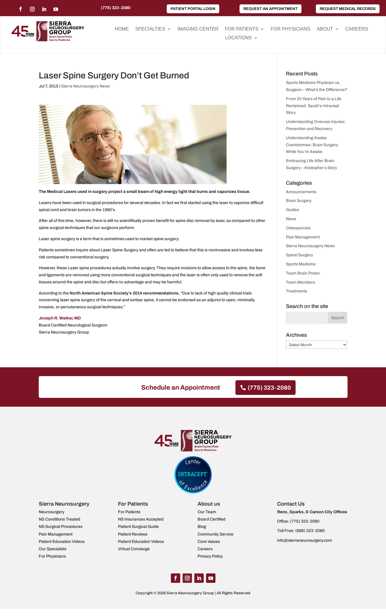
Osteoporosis (298, 228)
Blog (202, 526)
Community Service (215, 534)
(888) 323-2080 (310, 531)
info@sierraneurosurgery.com (304, 540)
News (291, 219)
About (325, 29)
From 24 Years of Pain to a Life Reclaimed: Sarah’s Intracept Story (313, 106)
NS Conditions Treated (59, 519)
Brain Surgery (298, 200)
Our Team (207, 512)
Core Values (209, 541)
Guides (292, 210)
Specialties (150, 29)
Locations (238, 38)
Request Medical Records (348, 9)
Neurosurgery (51, 512)
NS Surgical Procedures (60, 526)
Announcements (301, 192)
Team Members (300, 282)
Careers (356, 29)
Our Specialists (52, 549)
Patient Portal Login (193, 9)
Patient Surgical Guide (138, 526)
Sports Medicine (301, 264)
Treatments (296, 291)
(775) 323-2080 (115, 8)
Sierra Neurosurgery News (85, 86)
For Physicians (290, 29)
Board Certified (211, 519)
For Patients (241, 29)
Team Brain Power (303, 273)
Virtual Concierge (134, 549)
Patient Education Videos (62, 541)
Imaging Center (198, 29)
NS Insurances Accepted (140, 519)
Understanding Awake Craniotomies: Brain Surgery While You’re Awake (312, 145)
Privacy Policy (210, 556)
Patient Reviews (132, 534)
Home (122, 29)
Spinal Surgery (299, 255)
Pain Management (303, 237)
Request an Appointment (270, 9)
